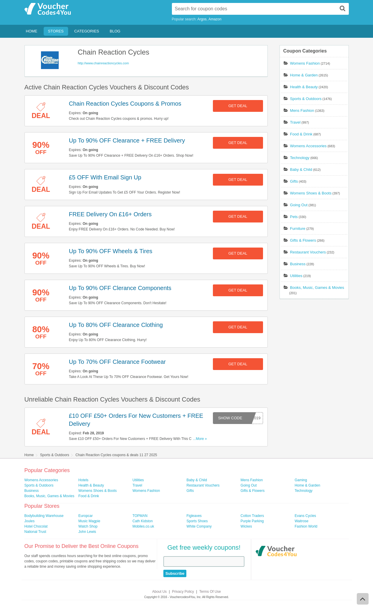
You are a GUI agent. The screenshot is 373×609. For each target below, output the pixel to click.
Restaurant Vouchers (308, 252)
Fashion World (306, 526)
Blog (115, 31)
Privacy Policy (183, 592)
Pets (294, 217)
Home (31, 31)
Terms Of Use (210, 592)
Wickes (246, 526)
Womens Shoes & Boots (311, 193)
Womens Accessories (308, 146)
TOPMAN (139, 516)
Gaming (301, 480)
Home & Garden (304, 75)
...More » (200, 439)
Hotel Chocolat (36, 526)
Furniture (297, 228)
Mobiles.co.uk (143, 526)
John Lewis (87, 532)
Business (298, 264)
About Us (159, 592)
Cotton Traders (252, 516)
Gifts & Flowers (303, 240)
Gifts (294, 181)
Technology (300, 157)
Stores (56, 31)
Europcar (85, 516)
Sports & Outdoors (306, 98)
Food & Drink (301, 134)
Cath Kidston (142, 521)
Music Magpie (89, 521)
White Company (198, 526)
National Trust (35, 532)
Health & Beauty (304, 87)
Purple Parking (252, 521)
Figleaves (193, 516)
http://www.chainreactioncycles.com (103, 63)
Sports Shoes (197, 521)
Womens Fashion (305, 63)
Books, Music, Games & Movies (317, 287)
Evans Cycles (305, 516)
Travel (295, 122)
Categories (86, 31)
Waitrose (301, 521)
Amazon (214, 19)
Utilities (296, 276)
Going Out (299, 205)
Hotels (83, 480)
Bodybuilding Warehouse (44, 516)
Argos (201, 19)
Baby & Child (301, 169)
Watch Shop (88, 526)
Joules (29, 521)
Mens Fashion (302, 110)
